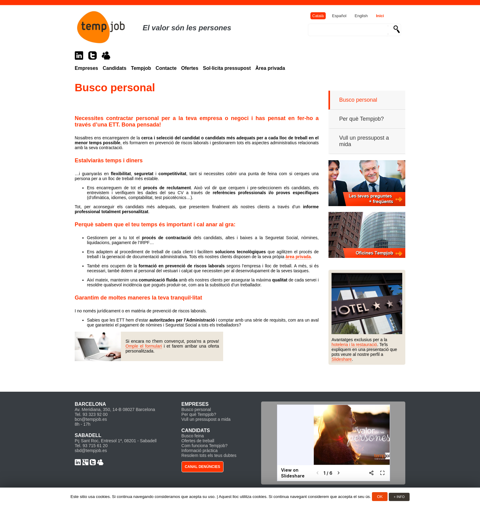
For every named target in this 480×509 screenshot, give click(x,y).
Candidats (114, 68)
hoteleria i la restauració (354, 344)
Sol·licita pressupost (227, 68)
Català (318, 15)
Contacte (166, 68)
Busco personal (358, 100)
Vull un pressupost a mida (364, 141)
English (361, 15)
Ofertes (189, 68)
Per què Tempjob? (361, 119)
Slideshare (342, 359)
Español (339, 15)
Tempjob (141, 68)
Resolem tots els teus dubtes (209, 455)
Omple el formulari (144, 346)
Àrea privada (270, 68)
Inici (380, 15)
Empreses (86, 68)
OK (380, 496)
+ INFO (399, 497)
